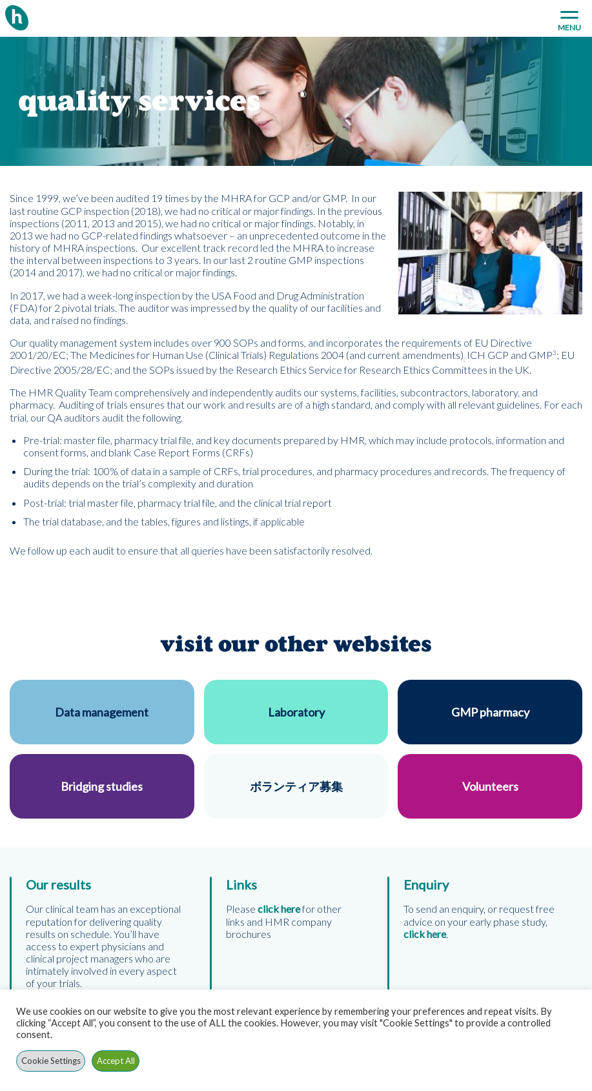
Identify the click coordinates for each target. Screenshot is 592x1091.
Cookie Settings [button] (51, 1060)
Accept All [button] (116, 1060)
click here (424, 934)
